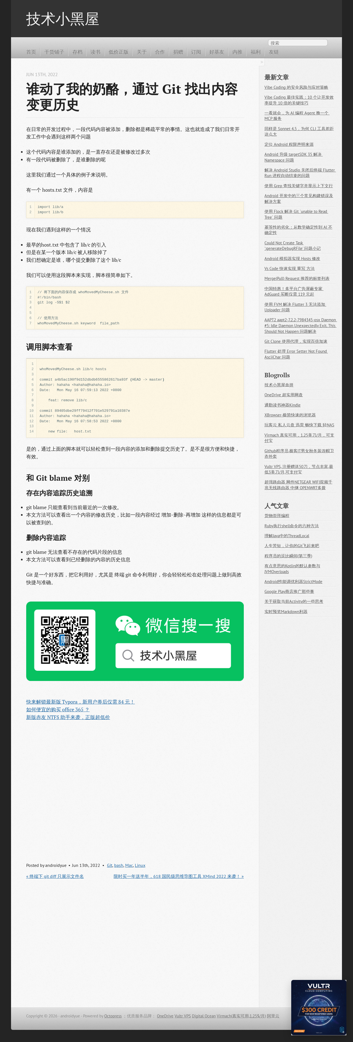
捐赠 (178, 52)
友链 (274, 52)
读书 (95, 52)
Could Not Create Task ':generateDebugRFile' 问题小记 (292, 245)
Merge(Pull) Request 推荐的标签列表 (297, 278)
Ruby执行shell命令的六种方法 (291, 525)
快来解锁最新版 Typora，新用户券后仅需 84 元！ (80, 701)
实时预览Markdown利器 (285, 611)
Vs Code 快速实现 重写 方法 (289, 268)
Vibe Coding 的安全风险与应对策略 (296, 87)
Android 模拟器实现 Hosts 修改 (292, 258)
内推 (237, 52)
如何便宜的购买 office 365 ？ (58, 709)
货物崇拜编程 (276, 515)
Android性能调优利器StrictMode (293, 581)
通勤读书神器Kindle (282, 405)
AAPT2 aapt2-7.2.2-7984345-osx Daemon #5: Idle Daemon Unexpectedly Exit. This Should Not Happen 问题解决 (300, 325)
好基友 (216, 52)
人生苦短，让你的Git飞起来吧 (291, 545)
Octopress (113, 1016)
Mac (129, 865)
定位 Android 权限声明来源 (289, 144)
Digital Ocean (204, 1016)
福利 (256, 52)
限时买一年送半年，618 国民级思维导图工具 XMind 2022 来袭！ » (179, 876)
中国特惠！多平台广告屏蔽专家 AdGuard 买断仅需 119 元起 (293, 291)
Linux (140, 865)
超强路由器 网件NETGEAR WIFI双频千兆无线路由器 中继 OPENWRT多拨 (298, 484)
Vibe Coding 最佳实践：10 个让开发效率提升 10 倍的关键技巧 (299, 100)
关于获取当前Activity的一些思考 (293, 601)
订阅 (196, 52)
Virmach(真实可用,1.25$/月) (241, 1016)
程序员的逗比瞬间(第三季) (288, 556)
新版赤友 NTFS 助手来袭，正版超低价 (68, 717)
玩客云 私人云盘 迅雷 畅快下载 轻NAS (299, 425)
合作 (160, 52)
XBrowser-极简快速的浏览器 (290, 415)
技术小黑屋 (62, 18)
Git (109, 865)
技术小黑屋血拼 (278, 385)
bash (118, 865)
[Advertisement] (135, 786)
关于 (142, 52)
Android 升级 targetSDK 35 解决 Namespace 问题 (293, 157)
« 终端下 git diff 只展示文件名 (55, 876)
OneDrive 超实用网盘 (283, 394)
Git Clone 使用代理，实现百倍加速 (295, 341)
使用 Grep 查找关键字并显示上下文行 (298, 185)
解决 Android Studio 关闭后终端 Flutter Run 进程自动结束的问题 (300, 172)
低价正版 (119, 52)
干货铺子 (54, 52)
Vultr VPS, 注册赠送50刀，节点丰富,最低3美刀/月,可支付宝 (298, 469)
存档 (77, 52)
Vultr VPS (183, 1016)
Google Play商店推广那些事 (289, 591)
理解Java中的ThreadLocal (286, 535)
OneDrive (165, 1016)
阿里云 (273, 1016)
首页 (31, 52)
